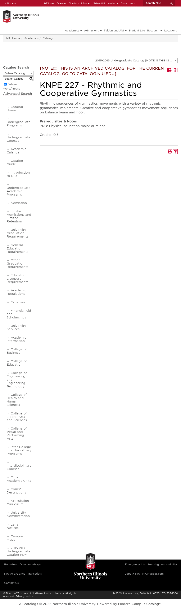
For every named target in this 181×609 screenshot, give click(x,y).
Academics (31, 38)
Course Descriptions (16, 490)
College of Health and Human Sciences (17, 399)
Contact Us (11, 582)
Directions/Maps (30, 564)
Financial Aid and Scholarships (19, 314)
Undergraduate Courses (18, 139)
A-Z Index (49, 3)
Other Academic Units (19, 479)
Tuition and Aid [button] (115, 30)
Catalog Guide (15, 162)
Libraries (85, 3)
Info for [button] (113, 3)
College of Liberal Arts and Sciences (17, 417)
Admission (19, 203)
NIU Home (13, 38)
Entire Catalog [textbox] (14, 73)
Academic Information (16, 339)
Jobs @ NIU (132, 573)
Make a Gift (99, 3)
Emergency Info (135, 564)
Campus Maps (15, 538)
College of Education (17, 363)
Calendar (61, 3)
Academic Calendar (16, 150)
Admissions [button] (93, 30)
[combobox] (136, 60)
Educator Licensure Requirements (17, 279)
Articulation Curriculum (18, 502)
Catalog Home (15, 108)
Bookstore (11, 564)
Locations (170, 30)
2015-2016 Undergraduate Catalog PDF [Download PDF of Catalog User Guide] (18, 551)
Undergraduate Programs (18, 123)
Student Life (137, 30)
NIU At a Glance (14, 573)
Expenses (18, 302)
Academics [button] (73, 30)
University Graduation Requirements (17, 233)
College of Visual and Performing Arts (17, 433)
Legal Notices (13, 526)
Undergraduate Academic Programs (18, 191)
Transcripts (34, 573)
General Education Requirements (17, 248)
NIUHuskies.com (153, 573)
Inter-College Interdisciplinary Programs (19, 450)
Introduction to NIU (18, 174)
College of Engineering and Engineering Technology (17, 379)
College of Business (17, 351)
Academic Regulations (16, 292)
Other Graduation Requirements (17, 263)
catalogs (31, 604)
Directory (74, 3)
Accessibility (169, 564)
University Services (16, 327)
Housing (153, 564)
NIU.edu (9, 3)
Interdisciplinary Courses (19, 467)
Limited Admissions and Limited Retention (19, 216)
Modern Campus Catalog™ (139, 604)
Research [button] (154, 30)
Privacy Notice (24, 596)
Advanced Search (17, 94)
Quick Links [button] (128, 3)
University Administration (18, 514)
